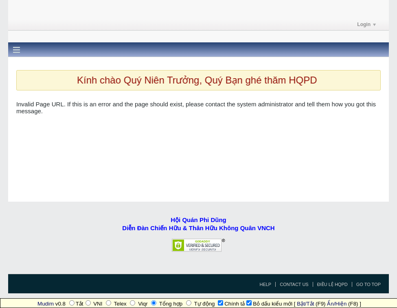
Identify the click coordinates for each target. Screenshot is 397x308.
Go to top (368, 284)
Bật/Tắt (305, 304)
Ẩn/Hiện (337, 304)
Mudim (45, 304)
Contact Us (294, 284)
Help (265, 284)
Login (366, 24)
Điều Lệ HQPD (332, 284)
